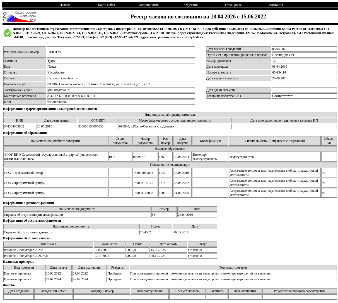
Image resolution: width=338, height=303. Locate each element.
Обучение (191, 5)
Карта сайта (106, 5)
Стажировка (233, 5)
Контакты (276, 5)
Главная (64, 5)
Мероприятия (148, 5)
